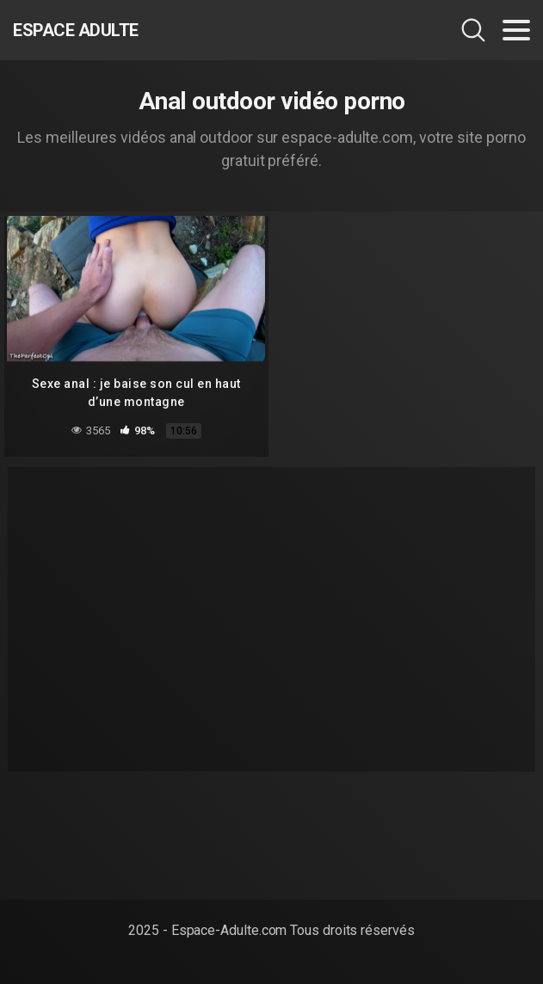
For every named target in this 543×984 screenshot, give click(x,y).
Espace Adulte (76, 30)
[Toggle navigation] (516, 30)
